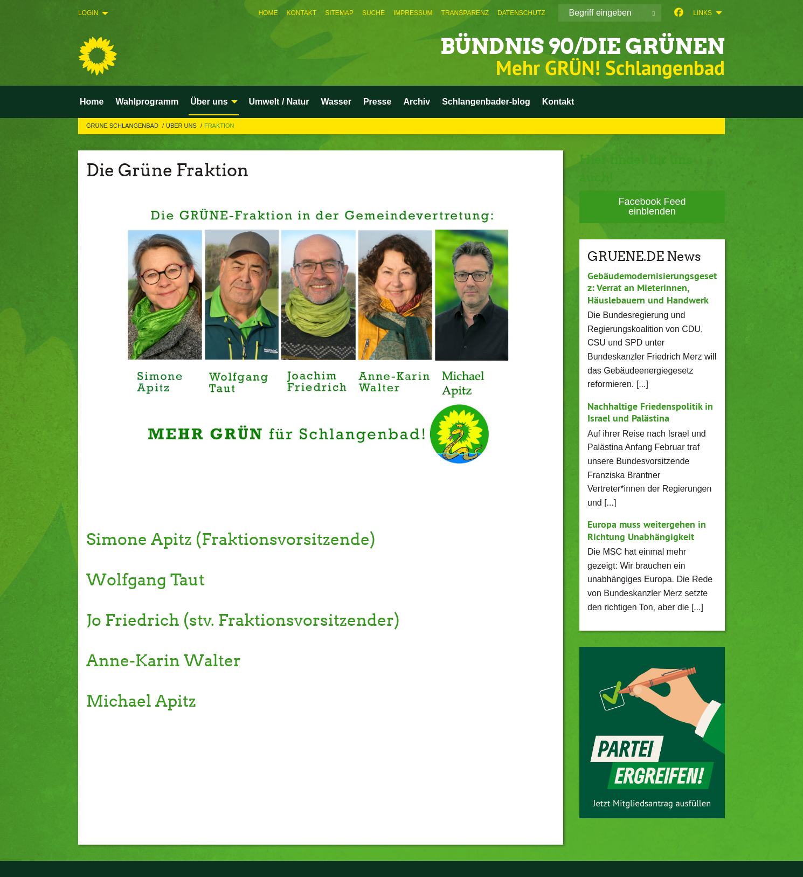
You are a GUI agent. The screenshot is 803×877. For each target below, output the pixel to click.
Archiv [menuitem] (416, 101)
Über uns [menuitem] (208, 101)
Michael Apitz (144, 700)
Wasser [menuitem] (336, 101)
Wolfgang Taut (149, 579)
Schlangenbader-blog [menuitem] (486, 101)
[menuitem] (268, 13)
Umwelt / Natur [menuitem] (279, 101)
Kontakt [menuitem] (558, 101)
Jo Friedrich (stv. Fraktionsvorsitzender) (251, 619)
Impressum (413, 13)
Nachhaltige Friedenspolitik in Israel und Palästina (650, 411)
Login (88, 13)
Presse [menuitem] (377, 101)
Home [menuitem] (91, 101)
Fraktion (219, 125)
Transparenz (465, 13)
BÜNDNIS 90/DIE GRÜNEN (568, 45)
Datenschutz (521, 13)
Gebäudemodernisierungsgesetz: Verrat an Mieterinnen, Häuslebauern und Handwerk (652, 287)
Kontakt (301, 13)
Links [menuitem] (702, 13)
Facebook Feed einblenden (652, 206)
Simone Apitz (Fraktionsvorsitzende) (238, 538)
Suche (373, 13)
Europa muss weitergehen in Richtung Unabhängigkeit (646, 530)
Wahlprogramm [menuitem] (146, 101)
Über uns (182, 125)
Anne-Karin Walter (168, 660)
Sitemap (339, 13)
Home (268, 13)
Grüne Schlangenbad (123, 125)
